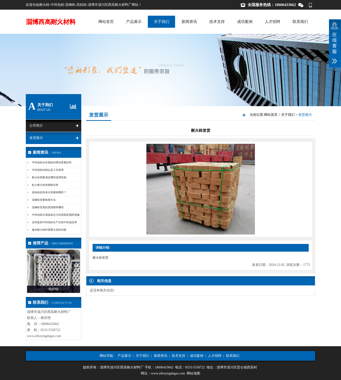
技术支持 (217, 22)
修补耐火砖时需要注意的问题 (49, 229)
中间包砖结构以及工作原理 (48, 169)
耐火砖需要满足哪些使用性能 (49, 177)
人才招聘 (272, 22)
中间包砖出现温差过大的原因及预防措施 (56, 214)
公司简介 (36, 125)
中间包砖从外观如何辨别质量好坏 (52, 162)
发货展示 (36, 138)
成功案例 (244, 22)
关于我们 (161, 22)
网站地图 (193, 373)
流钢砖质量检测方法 (44, 199)
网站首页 (106, 22)
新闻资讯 (189, 22)
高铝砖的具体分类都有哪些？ (49, 192)
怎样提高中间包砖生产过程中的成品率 (54, 222)
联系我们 (300, 22)
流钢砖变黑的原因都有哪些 (48, 207)
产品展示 (134, 22)
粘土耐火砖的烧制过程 (45, 184)
